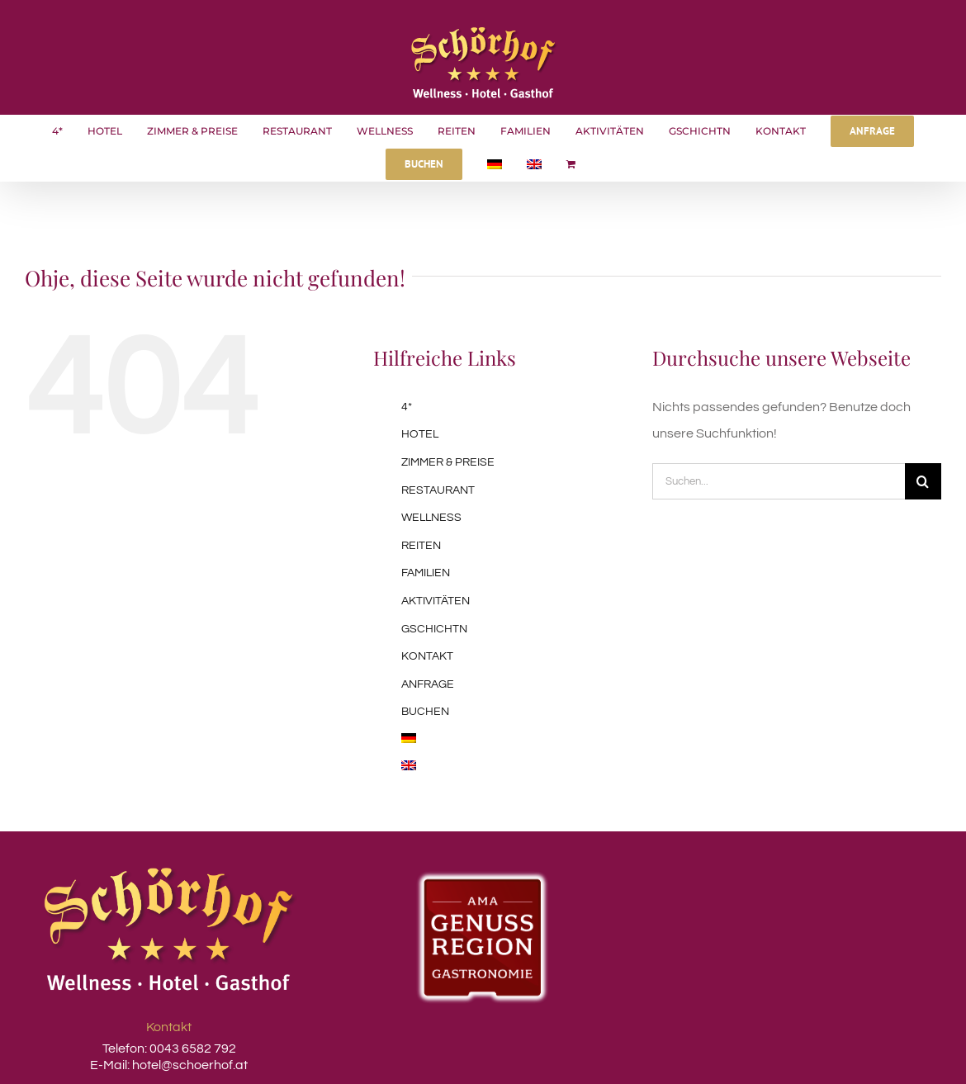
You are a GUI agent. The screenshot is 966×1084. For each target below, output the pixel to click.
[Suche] (923, 481)
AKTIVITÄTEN (435, 601)
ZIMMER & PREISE (448, 462)
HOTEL (419, 434)
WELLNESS (431, 517)
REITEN (421, 545)
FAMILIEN (425, 573)
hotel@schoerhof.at (190, 1065)
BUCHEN (425, 711)
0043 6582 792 (191, 1048)
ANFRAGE (427, 684)
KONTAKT (427, 656)
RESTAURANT (438, 490)
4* (406, 407)
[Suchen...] (778, 481)
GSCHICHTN (434, 629)
